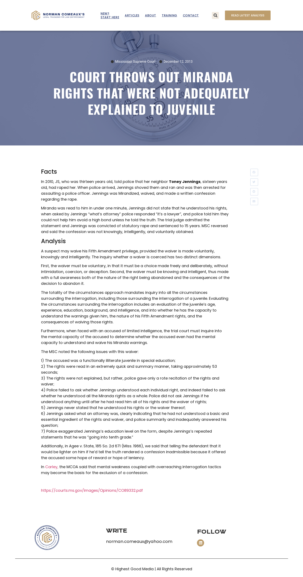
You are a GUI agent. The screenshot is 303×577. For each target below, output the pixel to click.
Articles (132, 15)
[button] (215, 15)
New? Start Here (110, 15)
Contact (191, 15)
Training (169, 15)
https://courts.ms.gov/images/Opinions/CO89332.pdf (92, 490)
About (150, 15)
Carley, (51, 466)
